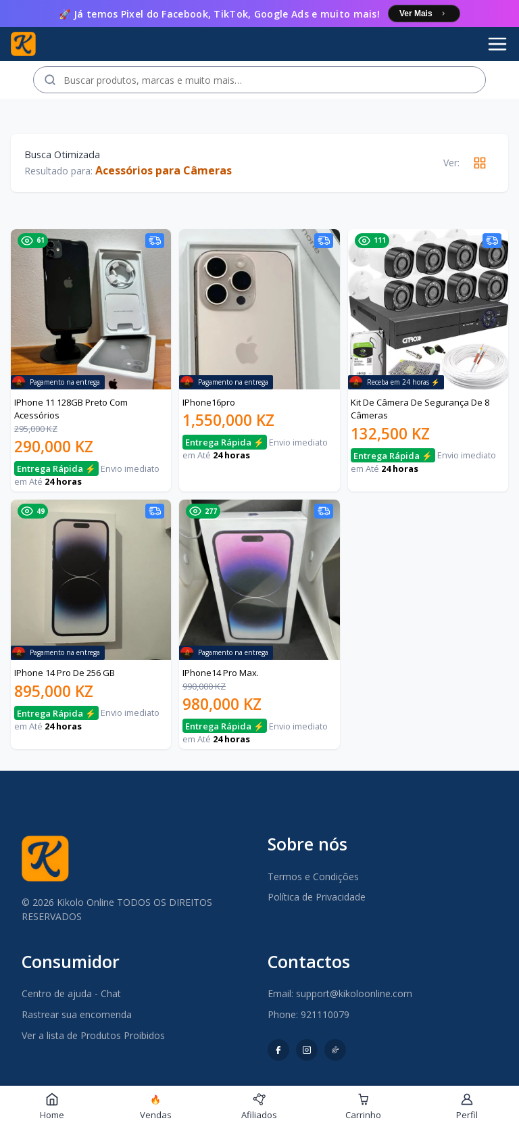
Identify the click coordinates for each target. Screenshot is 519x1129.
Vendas (156, 1107)
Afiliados (259, 1106)
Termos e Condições (313, 876)
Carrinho (363, 1106)
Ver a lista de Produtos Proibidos (93, 1035)
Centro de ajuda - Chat (71, 993)
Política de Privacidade (317, 896)
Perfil (467, 1106)
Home (52, 1106)
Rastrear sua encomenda (77, 1014)
